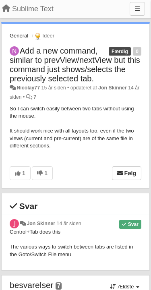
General (19, 36)
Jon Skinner (112, 88)
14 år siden (69, 223)
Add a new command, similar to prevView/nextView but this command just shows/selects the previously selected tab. (75, 64)
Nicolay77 (28, 88)
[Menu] (137, 9)
